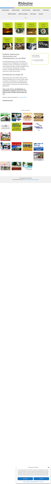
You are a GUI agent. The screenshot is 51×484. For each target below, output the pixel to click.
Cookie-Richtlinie (26, 481)
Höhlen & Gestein (15, 10)
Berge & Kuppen (5, 10)
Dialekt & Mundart (12, 14)
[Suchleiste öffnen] (25, 18)
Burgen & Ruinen (36, 10)
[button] (48, 467)
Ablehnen (41, 478)
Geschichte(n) (46, 10)
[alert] (39, 60)
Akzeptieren (25, 478)
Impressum (41, 481)
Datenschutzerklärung (34, 481)
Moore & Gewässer (26, 10)
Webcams (41, 14)
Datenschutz (31, 179)
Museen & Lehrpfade (23, 14)
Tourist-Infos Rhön (22, 97)
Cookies (37, 179)
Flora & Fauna (33, 14)
